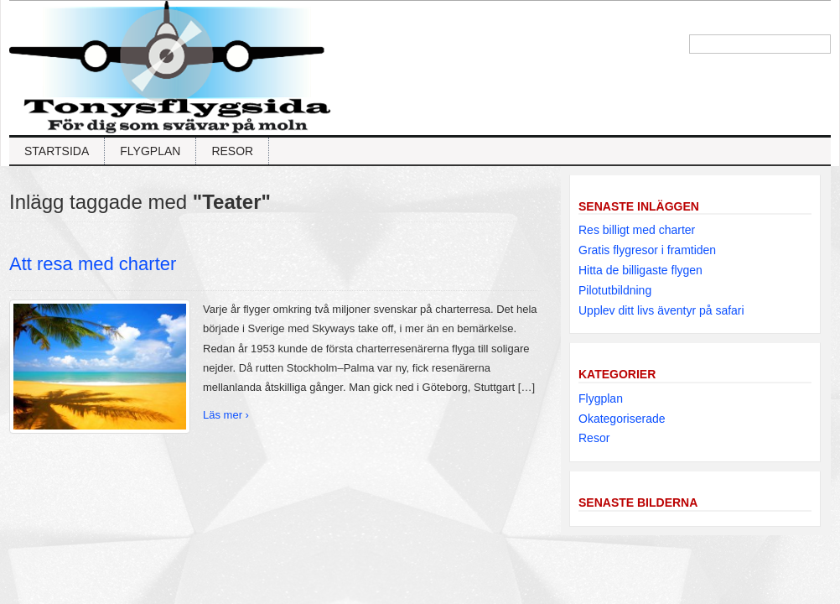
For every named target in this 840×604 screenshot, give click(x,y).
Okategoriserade (622, 418)
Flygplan (150, 151)
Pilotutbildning (614, 290)
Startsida (56, 151)
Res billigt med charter (636, 230)
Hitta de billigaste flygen (640, 270)
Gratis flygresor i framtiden (647, 250)
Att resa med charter (92, 263)
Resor (232, 151)
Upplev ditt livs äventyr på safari (661, 310)
